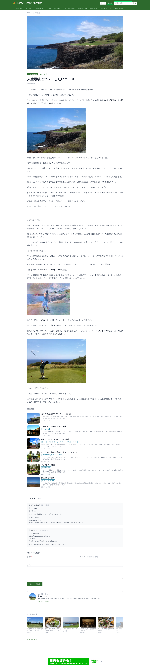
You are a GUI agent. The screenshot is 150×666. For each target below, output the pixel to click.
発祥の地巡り (94, 8)
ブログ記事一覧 (39, 8)
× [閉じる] (101, 661)
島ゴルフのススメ (70, 8)
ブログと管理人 (19, 8)
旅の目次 (29, 8)
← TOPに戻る (32, 639)
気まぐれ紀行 (58, 8)
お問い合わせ (119, 8)
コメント (30, 565)
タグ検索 (49, 8)
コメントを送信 (34, 584)
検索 (134, 3)
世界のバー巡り (82, 8)
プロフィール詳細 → (44, 601)
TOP (28, 13)
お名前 (29, 557)
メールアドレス (87, 557)
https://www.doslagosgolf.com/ (39, 536)
